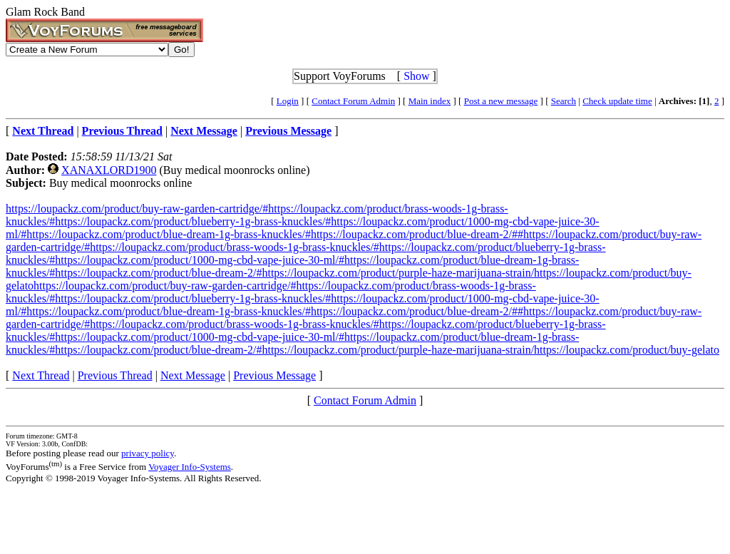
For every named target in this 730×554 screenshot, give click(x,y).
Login (288, 101)
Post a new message (501, 101)
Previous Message (274, 375)
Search (563, 101)
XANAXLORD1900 (108, 170)
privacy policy (147, 453)
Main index (429, 101)
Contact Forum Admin (353, 101)
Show (416, 76)
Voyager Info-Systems (189, 466)
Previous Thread (115, 375)
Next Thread (40, 375)
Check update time (617, 101)
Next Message (192, 375)
